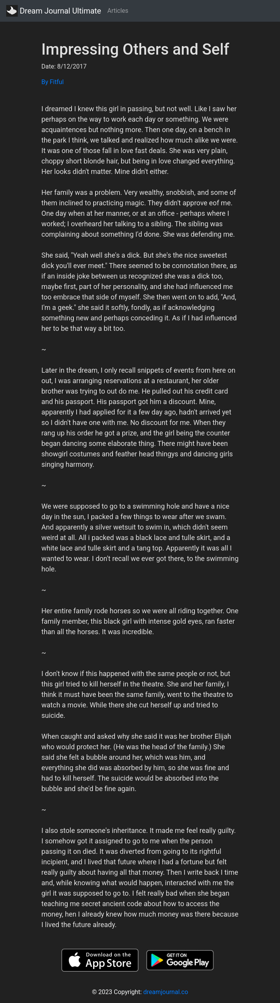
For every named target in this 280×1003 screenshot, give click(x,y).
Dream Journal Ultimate (53, 11)
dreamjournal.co (165, 992)
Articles (117, 10)
